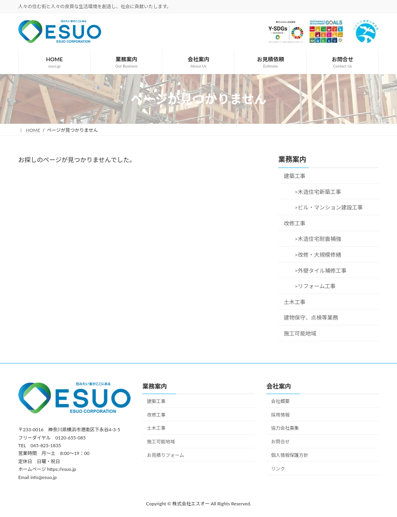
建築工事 (295, 176)
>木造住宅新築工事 (315, 191)
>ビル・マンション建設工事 (326, 207)
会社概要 (280, 401)
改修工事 (295, 223)
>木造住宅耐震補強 (315, 238)
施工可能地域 (300, 333)
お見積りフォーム (165, 455)
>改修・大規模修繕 (315, 254)
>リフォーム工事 (312, 286)
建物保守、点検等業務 (311, 317)
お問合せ (280, 441)
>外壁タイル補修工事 (318, 270)
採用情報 (280, 414)
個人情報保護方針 (289, 455)
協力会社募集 (285, 428)
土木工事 (295, 302)
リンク (278, 468)
